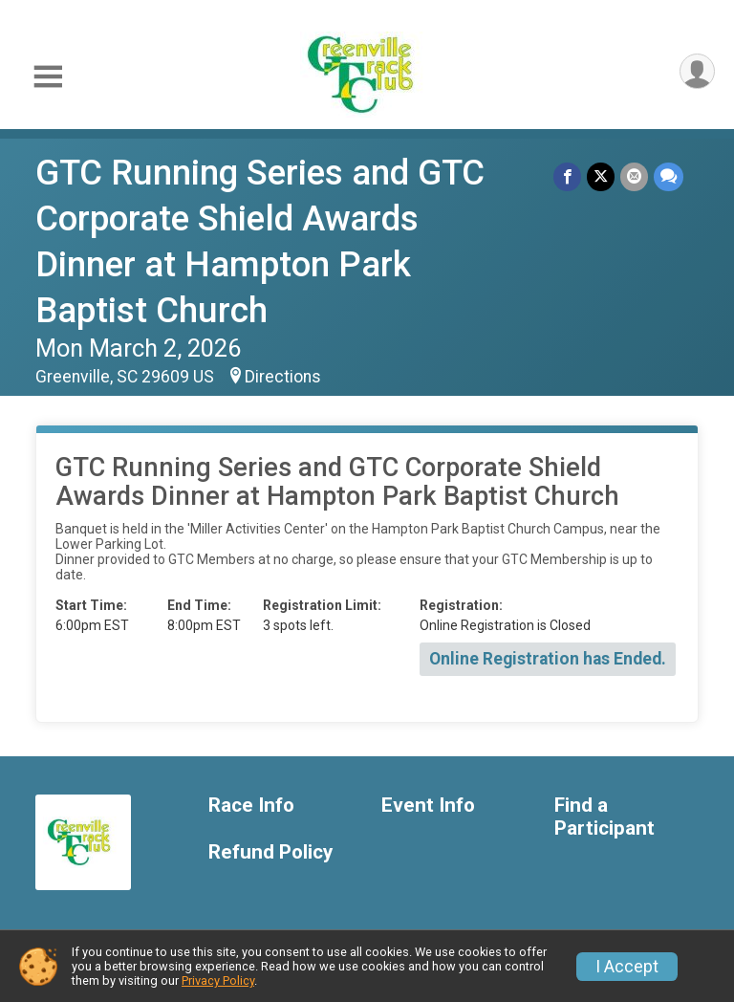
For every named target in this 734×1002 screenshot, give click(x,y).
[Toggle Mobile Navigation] (48, 77)
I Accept (626, 966)
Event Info (428, 806)
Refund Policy (270, 852)
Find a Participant (604, 817)
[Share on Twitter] (601, 176)
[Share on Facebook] (567, 176)
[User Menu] (697, 71)
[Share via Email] (634, 176)
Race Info (251, 806)
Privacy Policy (218, 980)
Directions (283, 376)
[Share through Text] (668, 176)
